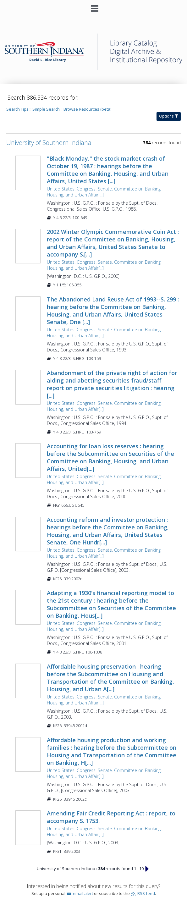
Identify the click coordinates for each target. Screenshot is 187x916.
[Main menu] (93, 6)
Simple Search (46, 109)
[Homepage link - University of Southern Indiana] (93, 69)
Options (168, 116)
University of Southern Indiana (48, 142)
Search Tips (17, 109)
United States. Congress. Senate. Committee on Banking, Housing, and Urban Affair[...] (104, 192)
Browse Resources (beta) (87, 109)
